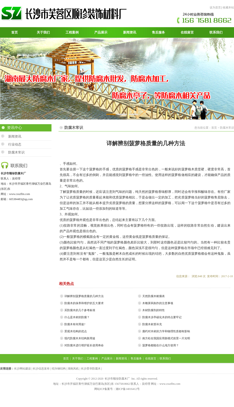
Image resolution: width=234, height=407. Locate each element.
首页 (66, 358)
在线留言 (150, 358)
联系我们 (165, 358)
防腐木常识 (16, 152)
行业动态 (14, 144)
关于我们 (77, 358)
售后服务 (136, 358)
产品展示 (107, 358)
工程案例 (92, 358)
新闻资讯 (14, 136)
